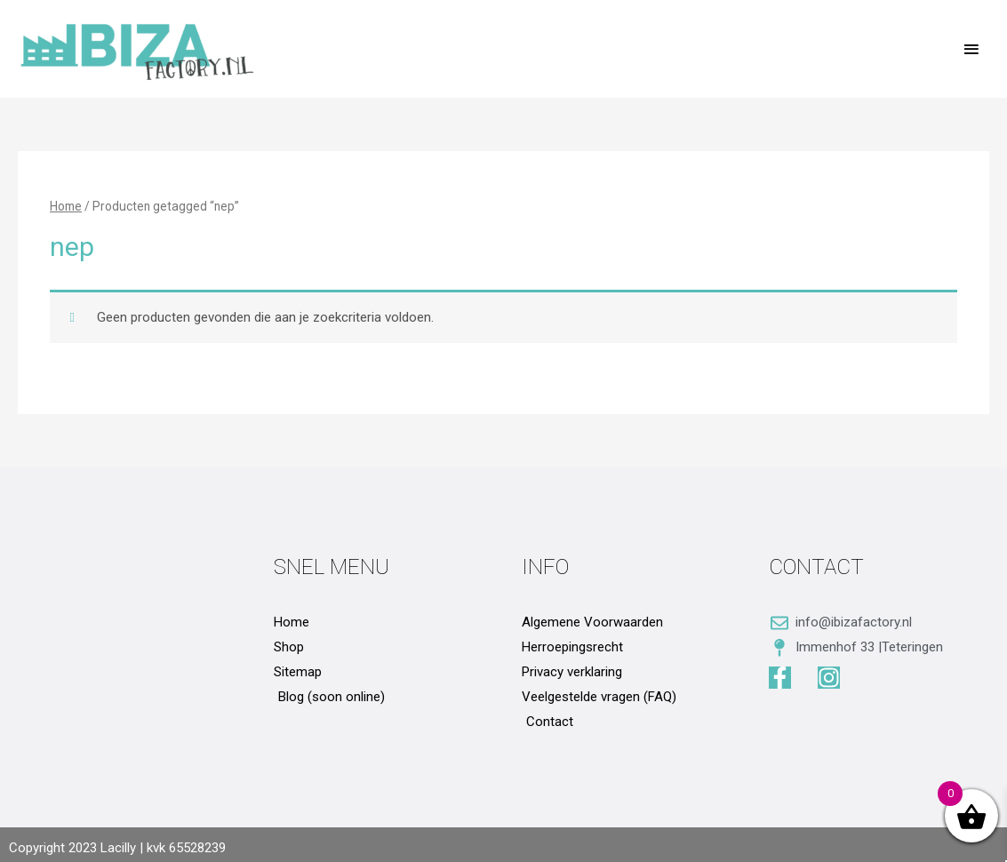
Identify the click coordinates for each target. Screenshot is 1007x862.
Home (66, 206)
